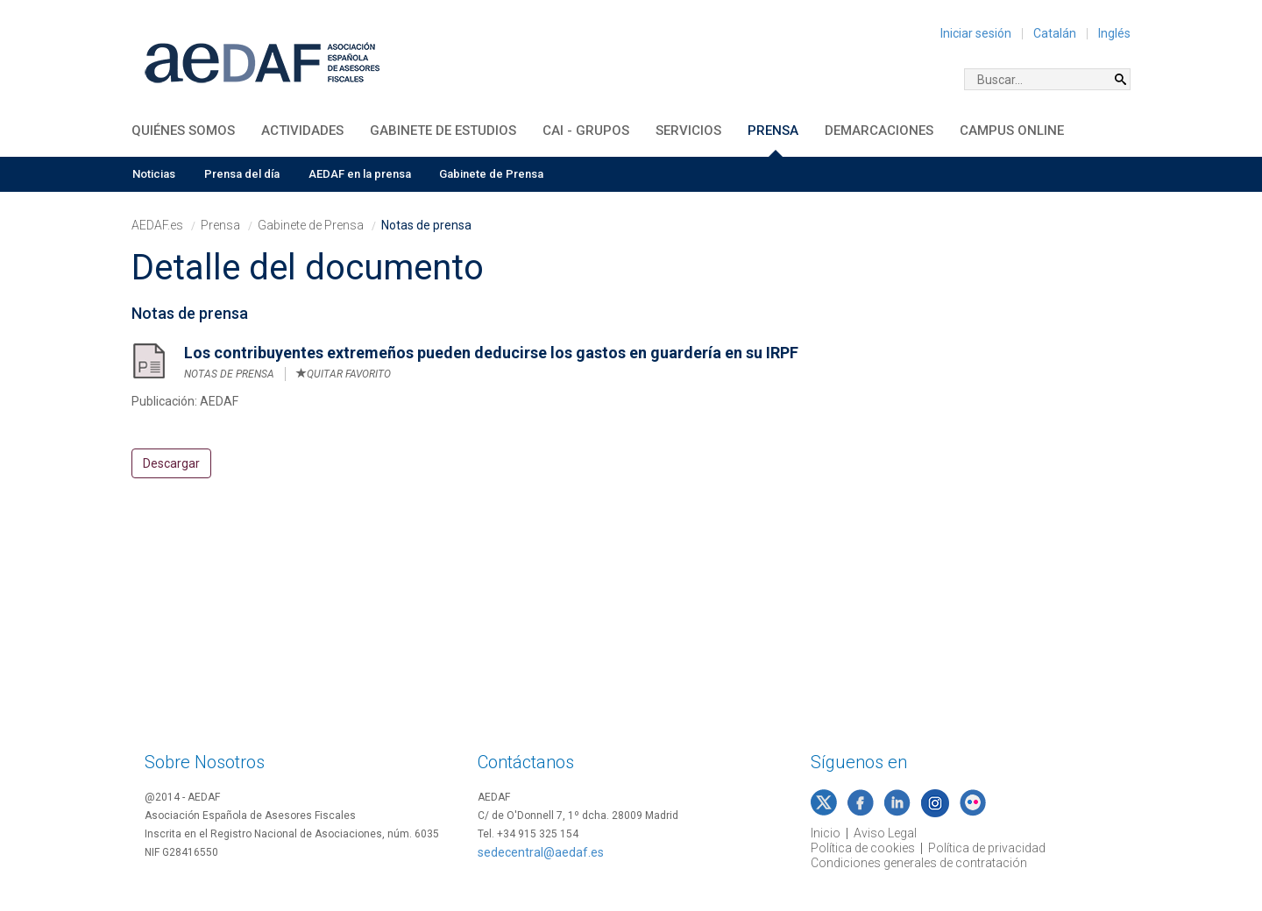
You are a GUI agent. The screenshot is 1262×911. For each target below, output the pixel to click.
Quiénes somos (183, 130)
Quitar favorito (343, 374)
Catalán (1054, 33)
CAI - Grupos (585, 130)
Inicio (825, 833)
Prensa (773, 130)
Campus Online (1012, 130)
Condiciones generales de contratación (919, 863)
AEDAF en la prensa (359, 173)
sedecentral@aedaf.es (541, 852)
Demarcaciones (879, 130)
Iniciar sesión (975, 33)
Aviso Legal (885, 833)
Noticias (153, 173)
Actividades (302, 130)
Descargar (171, 463)
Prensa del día (242, 173)
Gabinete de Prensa (491, 173)
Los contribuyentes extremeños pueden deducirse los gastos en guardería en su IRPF (491, 352)
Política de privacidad (987, 848)
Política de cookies (863, 848)
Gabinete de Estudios (443, 130)
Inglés (1114, 33)
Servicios (688, 130)
